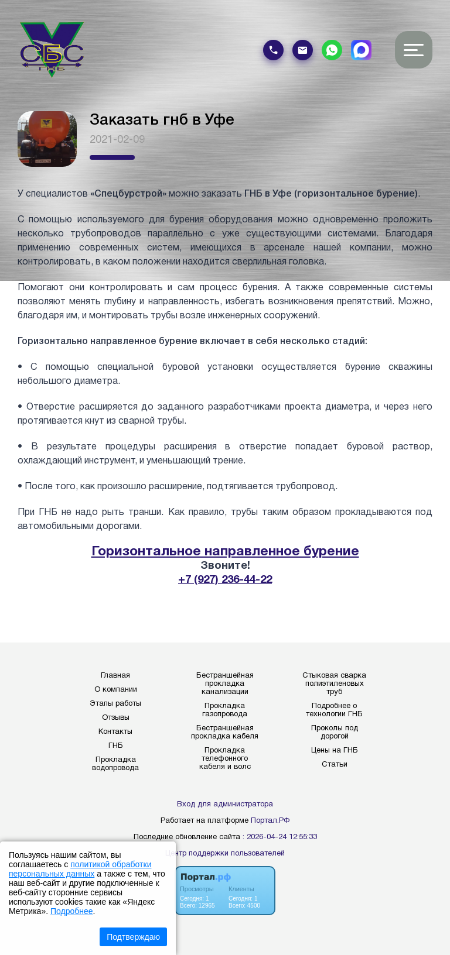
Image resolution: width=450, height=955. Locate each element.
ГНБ (115, 746)
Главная (115, 675)
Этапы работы (115, 703)
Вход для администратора (225, 804)
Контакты (115, 732)
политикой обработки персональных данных (80, 869)
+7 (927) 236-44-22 (225, 580)
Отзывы (115, 718)
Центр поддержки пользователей (225, 853)
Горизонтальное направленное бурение (225, 552)
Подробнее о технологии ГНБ (334, 710)
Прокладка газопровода (224, 710)
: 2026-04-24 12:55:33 (280, 837)
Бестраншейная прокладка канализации (225, 684)
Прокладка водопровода (115, 764)
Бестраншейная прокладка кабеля (224, 732)
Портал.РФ (270, 821)
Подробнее (71, 911)
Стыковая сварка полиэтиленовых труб (334, 684)
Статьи (334, 764)
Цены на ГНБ (334, 750)
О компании (115, 689)
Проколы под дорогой (334, 732)
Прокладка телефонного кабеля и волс (225, 759)
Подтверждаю (133, 937)
